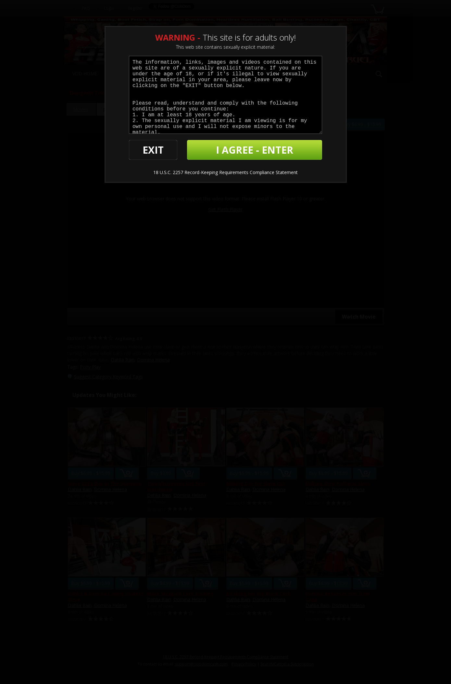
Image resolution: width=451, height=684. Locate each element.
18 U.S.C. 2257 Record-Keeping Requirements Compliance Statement (225, 172)
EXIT (153, 150)
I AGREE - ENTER (254, 150)
